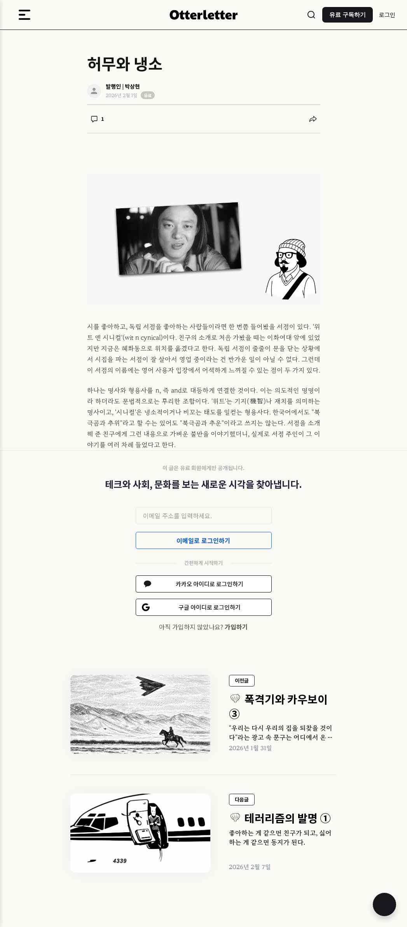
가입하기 (236, 626)
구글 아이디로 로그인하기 (209, 607)
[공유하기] (313, 119)
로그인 (387, 14)
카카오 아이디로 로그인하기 (209, 584)
